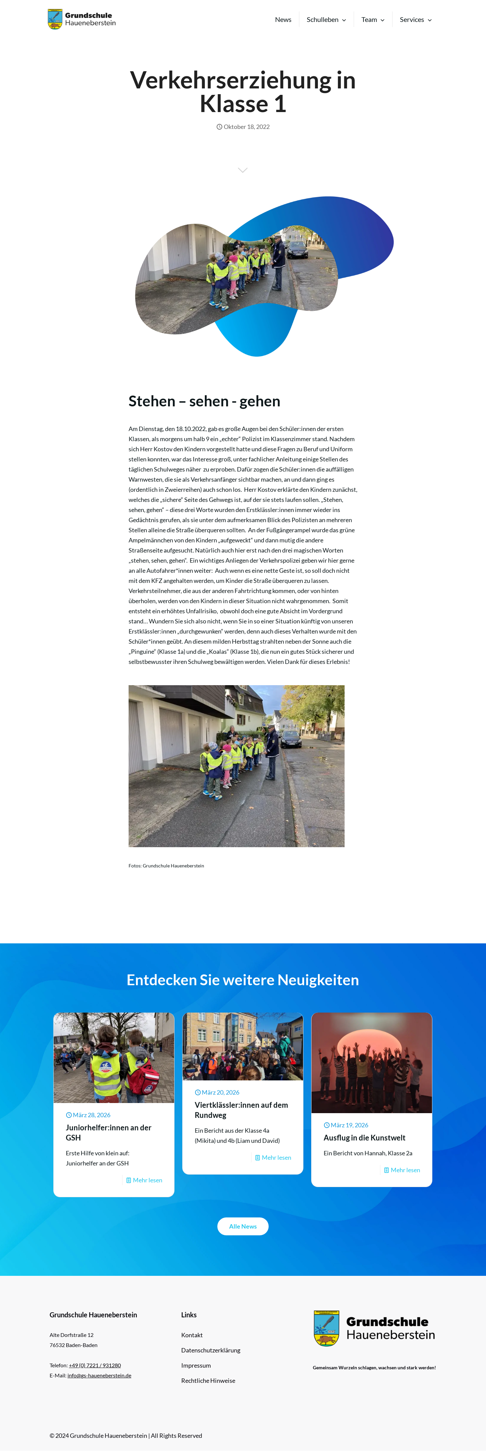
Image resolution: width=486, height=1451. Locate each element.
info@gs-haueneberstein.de (99, 1375)
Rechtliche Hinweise (208, 1380)
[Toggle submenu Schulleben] (326, 19)
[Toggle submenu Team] (373, 19)
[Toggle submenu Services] (416, 19)
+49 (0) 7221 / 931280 (95, 1365)
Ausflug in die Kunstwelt (365, 1137)
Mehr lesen (147, 1180)
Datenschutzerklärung (210, 1350)
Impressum (196, 1365)
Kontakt (192, 1335)
